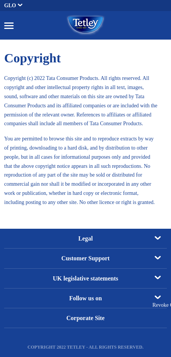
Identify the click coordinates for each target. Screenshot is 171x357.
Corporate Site (85, 318)
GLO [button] (13, 5)
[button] (9, 25)
